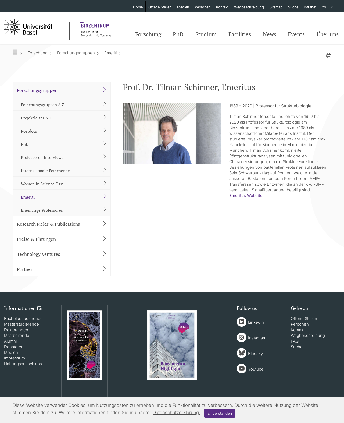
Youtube (256, 369)
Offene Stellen (159, 7)
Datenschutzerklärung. (176, 412)
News (269, 34)
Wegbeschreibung (249, 7)
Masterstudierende (21, 324)
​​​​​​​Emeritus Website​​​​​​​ (246, 195)
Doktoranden (16, 329)
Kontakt (222, 7)
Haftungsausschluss (23, 363)
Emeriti (110, 52)
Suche (293, 7)
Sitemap (276, 7)
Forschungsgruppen (76, 52)
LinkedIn (256, 322)
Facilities (239, 34)
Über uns (328, 34)
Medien (183, 7)
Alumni (10, 341)
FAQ (295, 341)
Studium (206, 34)
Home (138, 7)
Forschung (148, 34)
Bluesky (255, 353)
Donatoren (14, 346)
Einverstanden (219, 413)
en (324, 7)
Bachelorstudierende (23, 318)
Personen (202, 7)
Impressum (14, 358)
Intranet (310, 7)
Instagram (257, 337)
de (333, 7)
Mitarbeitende (16, 335)
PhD (178, 34)
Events (296, 34)
